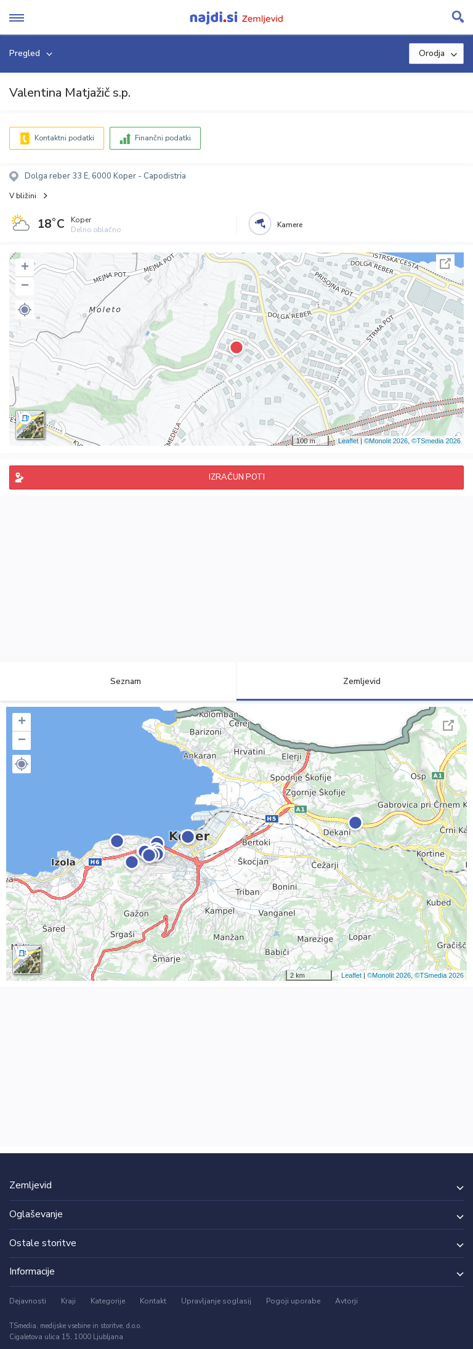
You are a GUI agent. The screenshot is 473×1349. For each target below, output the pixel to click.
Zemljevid (355, 681)
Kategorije (108, 1301)
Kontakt (153, 1301)
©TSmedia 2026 (436, 441)
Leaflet (348, 441)
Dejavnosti (27, 1301)
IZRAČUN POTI (237, 477)
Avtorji (346, 1301)
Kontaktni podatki (64, 138)
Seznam (118, 681)
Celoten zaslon (445, 263)
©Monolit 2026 (386, 441)
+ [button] (25, 268)
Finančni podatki (163, 138)
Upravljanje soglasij (216, 1301)
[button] (24, 309)
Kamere (289, 225)
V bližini (22, 196)
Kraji (68, 1301)
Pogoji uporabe (293, 1301)
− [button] (25, 286)
